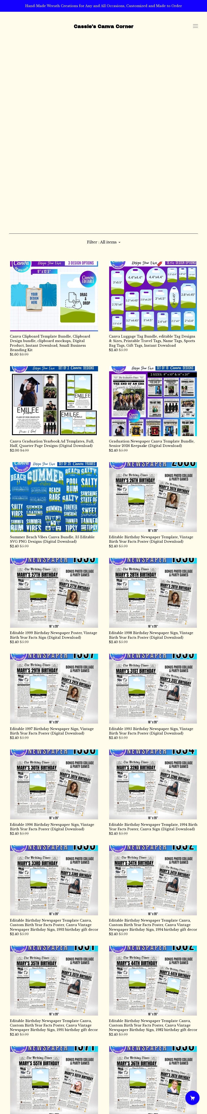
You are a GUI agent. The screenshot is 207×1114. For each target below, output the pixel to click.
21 (128, 1066)
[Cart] (192, 1098)
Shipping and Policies (28, 1091)
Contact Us (18, 1087)
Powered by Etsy (23, 1102)
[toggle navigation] (195, 26)
